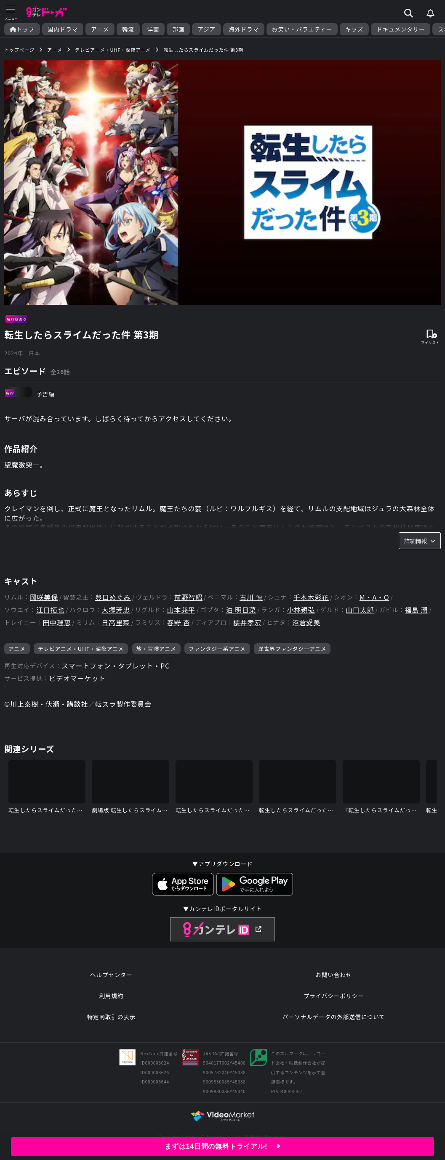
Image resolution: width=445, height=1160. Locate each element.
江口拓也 (50, 610)
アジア (206, 29)
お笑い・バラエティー (302, 29)
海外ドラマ (244, 29)
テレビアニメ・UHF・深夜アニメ (81, 649)
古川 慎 (251, 597)
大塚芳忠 (115, 610)
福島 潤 (416, 610)
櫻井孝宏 (247, 622)
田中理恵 (57, 622)
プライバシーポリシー (334, 995)
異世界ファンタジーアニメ (292, 649)
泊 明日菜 (241, 610)
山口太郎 (360, 610)
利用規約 (111, 995)
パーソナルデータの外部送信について (333, 1016)
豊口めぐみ (113, 597)
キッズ (354, 29)
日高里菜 (115, 622)
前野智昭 (188, 597)
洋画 (153, 29)
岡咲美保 (44, 597)
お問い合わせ (334, 974)
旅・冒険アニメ (156, 649)
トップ (22, 29)
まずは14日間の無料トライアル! (222, 1146)
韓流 (128, 29)
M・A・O (374, 597)
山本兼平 (181, 610)
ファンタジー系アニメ (217, 649)
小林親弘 (301, 610)
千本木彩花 (311, 597)
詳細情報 (419, 540)
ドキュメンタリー (400, 29)
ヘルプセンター (111, 974)
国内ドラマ (63, 29)
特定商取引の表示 (111, 1016)
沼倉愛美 (306, 622)
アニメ (100, 29)
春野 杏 (178, 622)
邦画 (178, 29)
